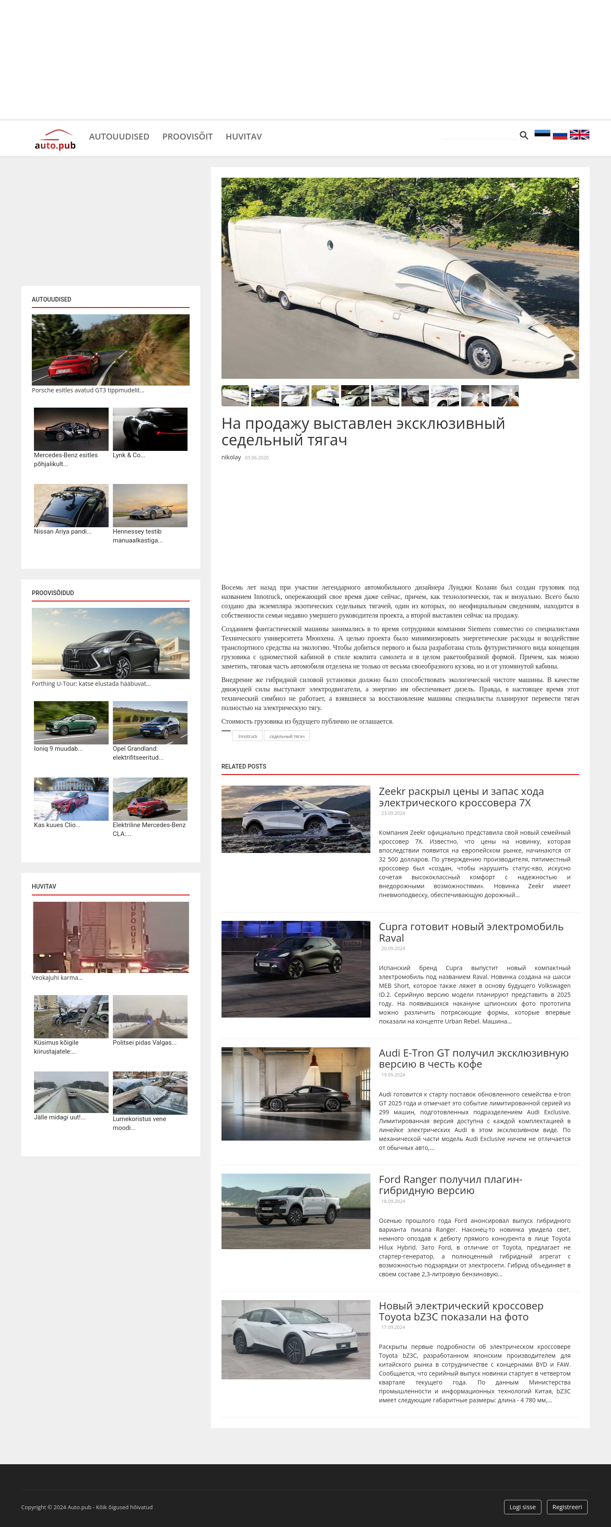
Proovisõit (187, 136)
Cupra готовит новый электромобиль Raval (471, 931)
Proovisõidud (53, 593)
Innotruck (248, 736)
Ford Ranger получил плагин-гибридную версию (450, 1184)
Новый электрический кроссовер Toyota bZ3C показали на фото (461, 1310)
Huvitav (244, 136)
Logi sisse (523, 1507)
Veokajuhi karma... (57, 977)
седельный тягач (287, 736)
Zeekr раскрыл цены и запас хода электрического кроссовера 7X (461, 796)
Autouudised (119, 136)
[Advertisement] (305, 59)
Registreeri (567, 1507)
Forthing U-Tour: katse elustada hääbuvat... (91, 684)
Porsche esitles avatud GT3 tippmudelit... (88, 390)
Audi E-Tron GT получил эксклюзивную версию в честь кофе (474, 1058)
